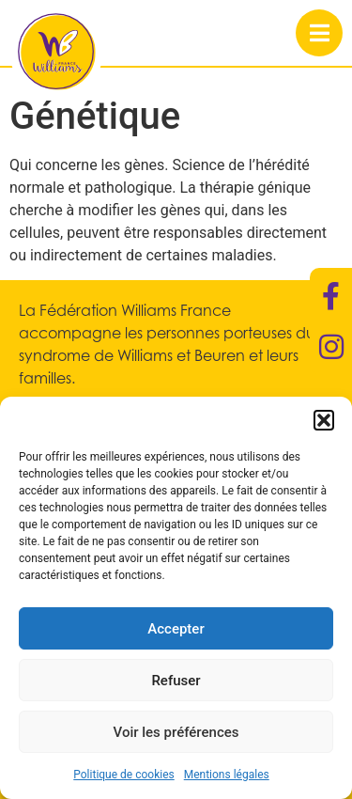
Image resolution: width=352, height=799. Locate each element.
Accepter (175, 628)
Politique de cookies (123, 774)
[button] (323, 420)
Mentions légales (226, 774)
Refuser (175, 680)
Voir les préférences (176, 732)
